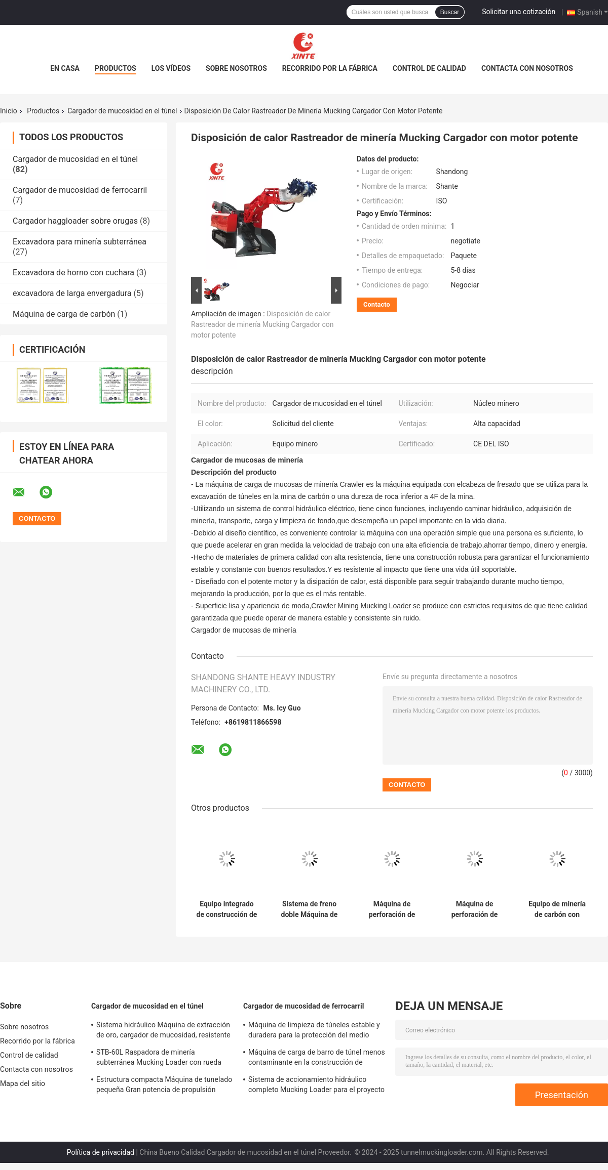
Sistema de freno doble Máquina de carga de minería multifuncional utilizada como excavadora (309, 909)
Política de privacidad (100, 1152)
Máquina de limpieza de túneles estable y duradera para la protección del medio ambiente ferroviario (314, 1031)
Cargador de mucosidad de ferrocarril (80, 190)
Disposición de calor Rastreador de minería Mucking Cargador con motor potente (262, 324)
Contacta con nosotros (527, 68)
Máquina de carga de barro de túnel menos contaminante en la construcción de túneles (316, 1058)
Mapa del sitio (22, 1083)
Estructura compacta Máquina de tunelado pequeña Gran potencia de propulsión (164, 1084)
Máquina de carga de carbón (64, 314)
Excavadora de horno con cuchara (73, 272)
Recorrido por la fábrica (329, 68)
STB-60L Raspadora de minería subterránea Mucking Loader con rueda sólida (158, 1058)
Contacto (376, 304)
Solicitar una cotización (518, 12)
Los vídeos (171, 68)
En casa (65, 68)
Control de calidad (429, 68)
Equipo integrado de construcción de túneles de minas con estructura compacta (227, 909)
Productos (115, 68)
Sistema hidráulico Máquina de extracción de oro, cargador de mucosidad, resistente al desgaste (163, 1031)
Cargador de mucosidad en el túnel (122, 111)
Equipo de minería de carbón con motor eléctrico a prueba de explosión (557, 909)
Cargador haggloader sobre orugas (75, 221)
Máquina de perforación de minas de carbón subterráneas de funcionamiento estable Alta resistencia (474, 909)
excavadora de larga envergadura (72, 293)
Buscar (449, 12)
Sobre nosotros (236, 68)
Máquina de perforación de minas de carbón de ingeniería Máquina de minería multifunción (391, 909)
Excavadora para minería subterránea (79, 241)
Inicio (8, 111)
